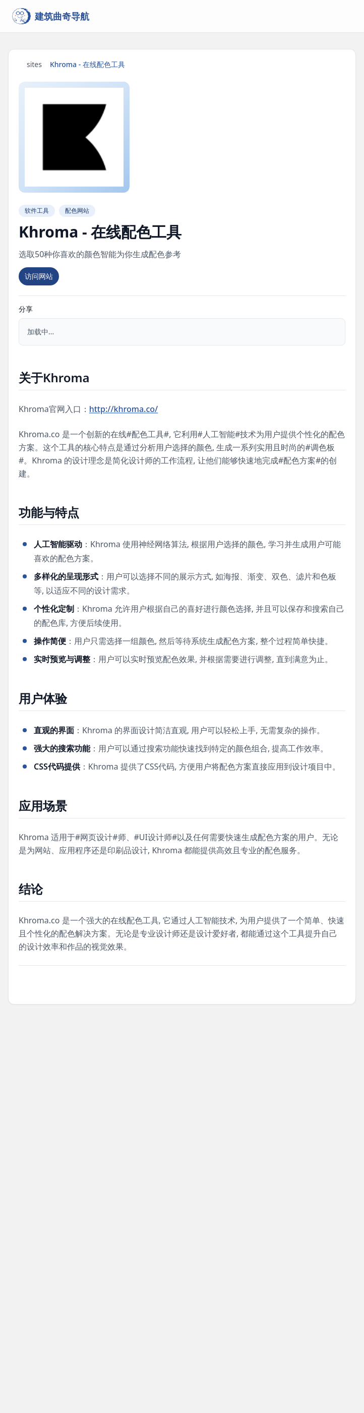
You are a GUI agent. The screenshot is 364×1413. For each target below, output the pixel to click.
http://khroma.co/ (123, 409)
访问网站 (39, 276)
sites (34, 64)
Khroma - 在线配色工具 (87, 64)
